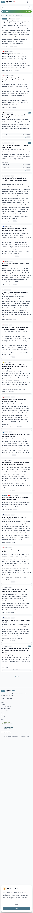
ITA (14, 319)
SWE (13, 356)
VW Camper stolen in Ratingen (12, 54)
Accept (16, 908)
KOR (15, 46)
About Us (3, 704)
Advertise (3, 706)
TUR (12, 581)
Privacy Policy (4, 710)
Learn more (6, 901)
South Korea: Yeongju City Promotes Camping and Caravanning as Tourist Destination (14, 80)
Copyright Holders (5, 708)
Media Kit (8, 706)
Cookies (3, 714)
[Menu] (30, 2)
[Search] (16, 7)
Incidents (5, 495)
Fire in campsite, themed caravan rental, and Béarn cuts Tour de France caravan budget (16, 650)
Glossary (3, 702)
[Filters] (29, 7)
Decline (16, 904)
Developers (3, 716)
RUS (16, 256)
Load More (16, 676)
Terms (2, 712)
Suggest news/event (7, 698)
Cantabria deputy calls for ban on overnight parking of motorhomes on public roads (14, 366)
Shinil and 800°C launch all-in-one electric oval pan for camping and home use (15, 180)
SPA (12, 391)
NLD (13, 490)
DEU (17, 70)
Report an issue (6, 732)
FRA (12, 612)
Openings (5, 18)
